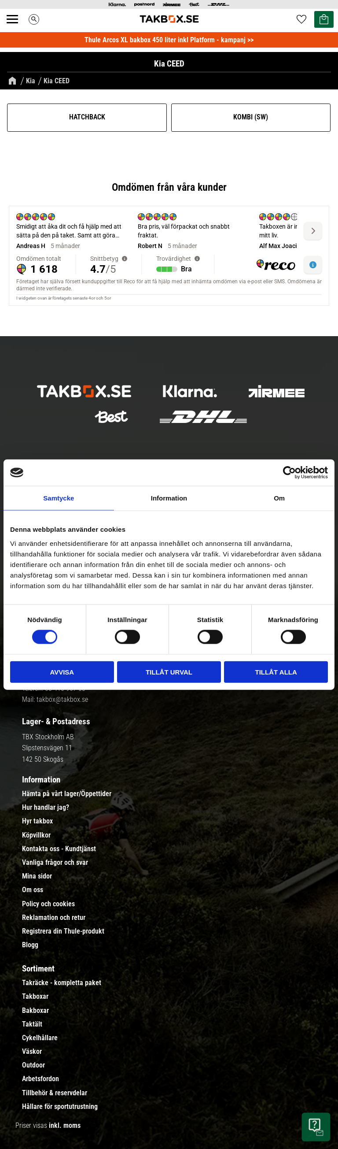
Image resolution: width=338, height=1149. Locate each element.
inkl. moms (65, 1125)
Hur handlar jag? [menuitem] (45, 808)
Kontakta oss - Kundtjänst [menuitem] (59, 849)
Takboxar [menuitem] (35, 997)
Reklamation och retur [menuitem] (53, 918)
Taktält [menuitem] (32, 1024)
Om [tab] (279, 498)
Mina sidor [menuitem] (37, 876)
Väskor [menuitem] (32, 1052)
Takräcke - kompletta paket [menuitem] (61, 983)
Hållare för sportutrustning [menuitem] (60, 1107)
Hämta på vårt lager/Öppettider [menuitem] (66, 794)
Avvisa (62, 671)
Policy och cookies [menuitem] (48, 904)
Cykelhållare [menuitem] (40, 1038)
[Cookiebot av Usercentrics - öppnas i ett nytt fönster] (289, 472)
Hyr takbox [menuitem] (37, 821)
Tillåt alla (276, 671)
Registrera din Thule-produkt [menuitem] (63, 931)
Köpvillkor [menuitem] (36, 835)
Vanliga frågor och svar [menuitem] (55, 863)
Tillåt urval (169, 671)
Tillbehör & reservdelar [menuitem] (54, 1093)
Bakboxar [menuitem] (35, 1011)
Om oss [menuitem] (32, 890)
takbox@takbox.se (62, 699)
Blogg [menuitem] (30, 945)
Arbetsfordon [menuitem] (40, 1079)
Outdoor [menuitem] (33, 1065)
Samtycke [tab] (58, 498)
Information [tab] (169, 498)
